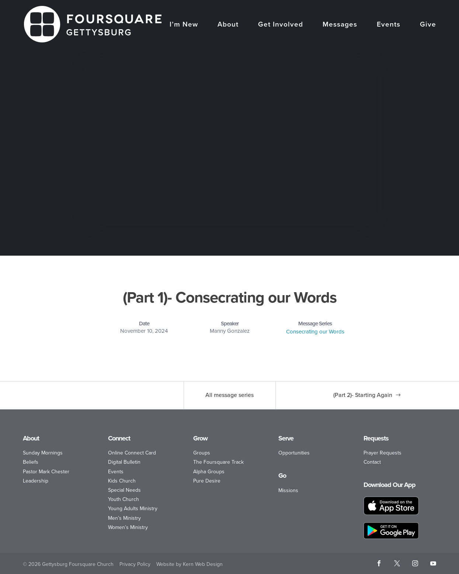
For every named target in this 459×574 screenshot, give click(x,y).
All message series (229, 395)
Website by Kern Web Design (189, 564)
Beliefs (30, 462)
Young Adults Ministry (132, 508)
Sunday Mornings (43, 453)
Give (428, 25)
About (228, 25)
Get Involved (280, 25)
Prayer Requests (382, 453)
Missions (288, 490)
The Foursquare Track (218, 462)
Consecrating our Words (315, 332)
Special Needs (124, 490)
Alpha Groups (209, 472)
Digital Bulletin (124, 462)
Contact (372, 462)
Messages (340, 25)
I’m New (184, 25)
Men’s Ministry (124, 518)
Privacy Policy (134, 564)
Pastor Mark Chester (46, 472)
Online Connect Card (132, 453)
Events (388, 25)
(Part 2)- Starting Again (362, 395)
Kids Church (122, 481)
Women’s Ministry (128, 527)
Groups (201, 453)
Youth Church (123, 499)
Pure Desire (206, 481)
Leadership (35, 481)
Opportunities (294, 453)
